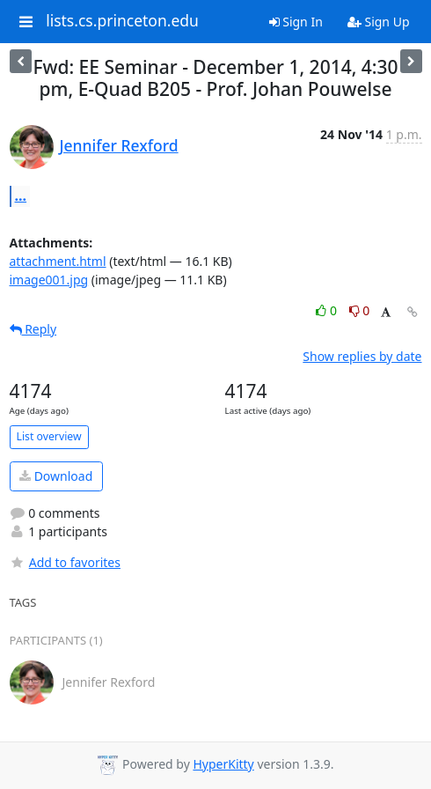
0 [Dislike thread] (359, 310)
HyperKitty (223, 764)
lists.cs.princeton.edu (122, 21)
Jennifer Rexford (119, 145)
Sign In (296, 21)
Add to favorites (65, 562)
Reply (33, 329)
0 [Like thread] (328, 310)
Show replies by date (362, 356)
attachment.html (58, 261)
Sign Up (378, 21)
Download (55, 476)
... (21, 195)
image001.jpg (49, 279)
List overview (49, 436)
